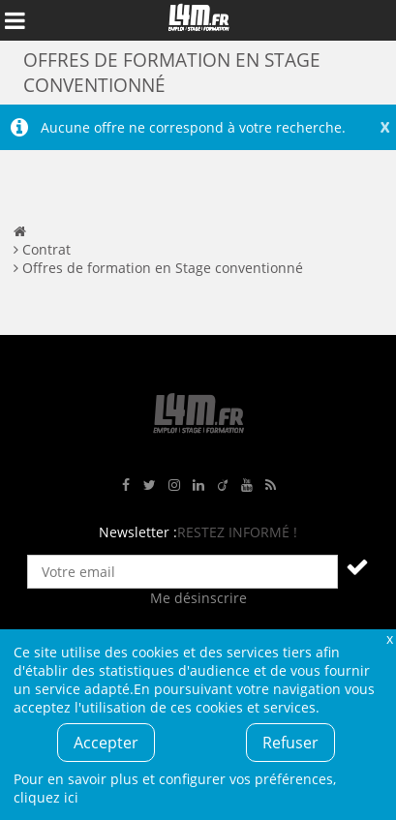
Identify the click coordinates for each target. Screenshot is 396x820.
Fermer (389, 638)
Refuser (290, 742)
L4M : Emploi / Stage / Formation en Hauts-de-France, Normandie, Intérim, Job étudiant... (198, 20)
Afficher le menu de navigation (14, 20)
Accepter (106, 742)
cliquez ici (46, 797)
